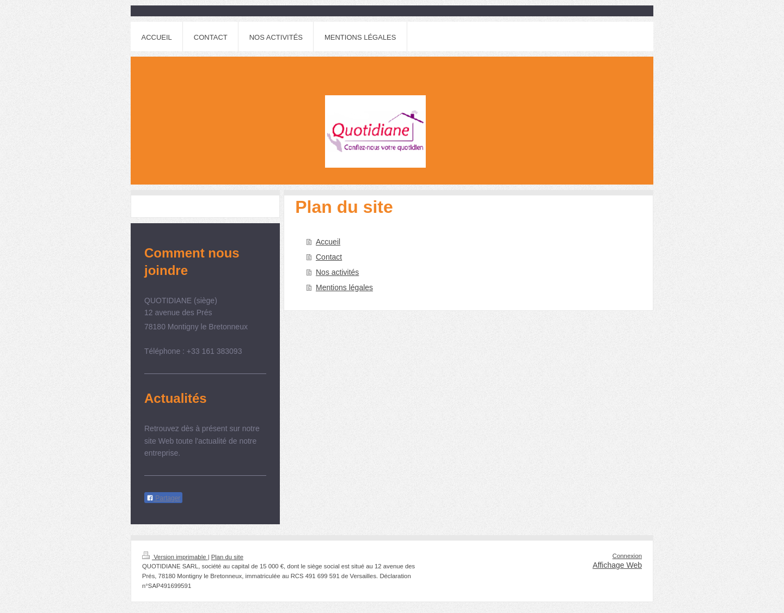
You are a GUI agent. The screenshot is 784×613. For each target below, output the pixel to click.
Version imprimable (175, 557)
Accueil (328, 241)
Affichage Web (617, 565)
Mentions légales (344, 287)
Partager (163, 498)
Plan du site (227, 557)
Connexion (627, 556)
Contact (329, 257)
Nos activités (337, 272)
